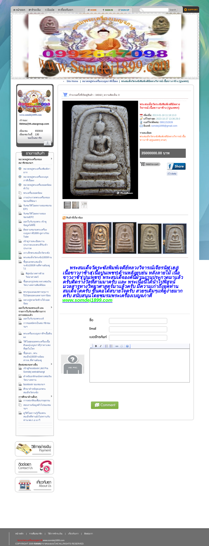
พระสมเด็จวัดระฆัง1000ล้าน (37, 257)
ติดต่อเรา (34, 467)
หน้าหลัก (19, 533)
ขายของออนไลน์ (50, 543)
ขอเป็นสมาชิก (35, 138)
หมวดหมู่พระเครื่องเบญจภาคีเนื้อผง (100, 81)
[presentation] (119, 391)
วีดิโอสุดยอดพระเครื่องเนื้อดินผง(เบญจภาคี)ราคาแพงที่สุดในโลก (37, 345)
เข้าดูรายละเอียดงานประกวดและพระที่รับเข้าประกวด (35, 245)
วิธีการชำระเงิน (34, 449)
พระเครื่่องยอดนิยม (32, 193)
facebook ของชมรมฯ (34, 384)
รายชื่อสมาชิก (35, 533)
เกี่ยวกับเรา (34, 485)
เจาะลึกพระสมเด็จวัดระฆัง (36, 253)
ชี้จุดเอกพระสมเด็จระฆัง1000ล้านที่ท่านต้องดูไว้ (36, 265)
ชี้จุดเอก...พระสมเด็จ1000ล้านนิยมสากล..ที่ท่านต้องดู (33, 357)
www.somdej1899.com (30, 114)
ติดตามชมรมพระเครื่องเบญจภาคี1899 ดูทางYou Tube (36, 233)
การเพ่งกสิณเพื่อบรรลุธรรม (36, 400)
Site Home (72, 81)
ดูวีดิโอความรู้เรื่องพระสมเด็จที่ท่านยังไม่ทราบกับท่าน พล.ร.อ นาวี (36, 417)
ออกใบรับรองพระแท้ (33, 318)
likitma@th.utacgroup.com (34, 124)
